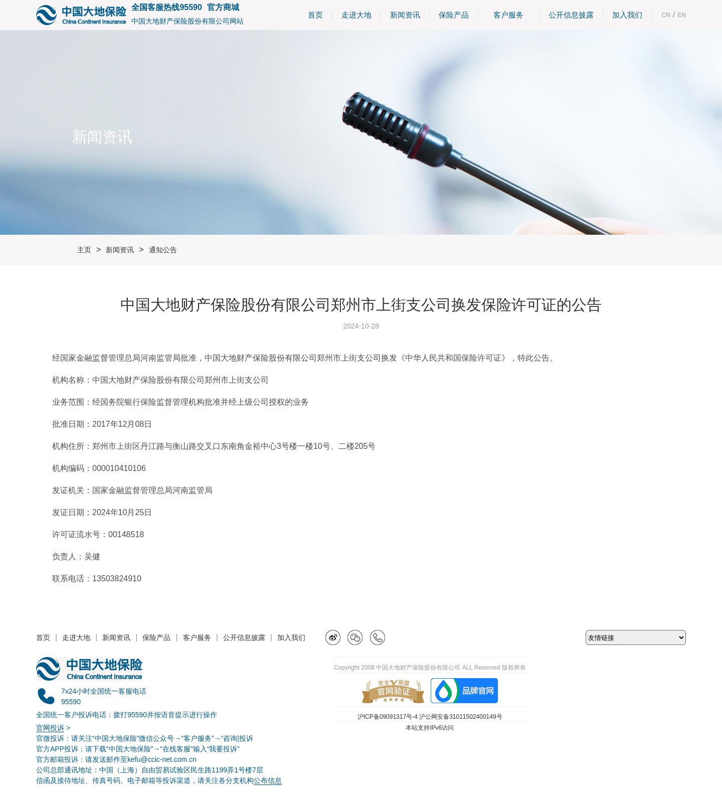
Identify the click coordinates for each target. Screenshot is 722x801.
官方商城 (223, 7)
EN (681, 15)
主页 (84, 250)
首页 (315, 15)
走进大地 (356, 15)
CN (666, 15)
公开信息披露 (571, 15)
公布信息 (268, 780)
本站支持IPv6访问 (430, 727)
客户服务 (508, 15)
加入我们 (627, 15)
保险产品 (454, 15)
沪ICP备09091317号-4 (387, 716)
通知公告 (163, 250)
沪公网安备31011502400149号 (460, 716)
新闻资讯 (405, 15)
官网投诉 (50, 728)
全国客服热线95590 (166, 7)
